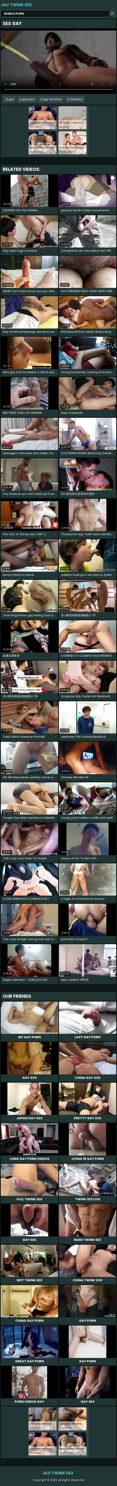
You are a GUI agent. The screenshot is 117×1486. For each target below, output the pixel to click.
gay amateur (52, 99)
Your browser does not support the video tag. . (58, 61)
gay (11, 99)
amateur (76, 99)
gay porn (28, 99)
